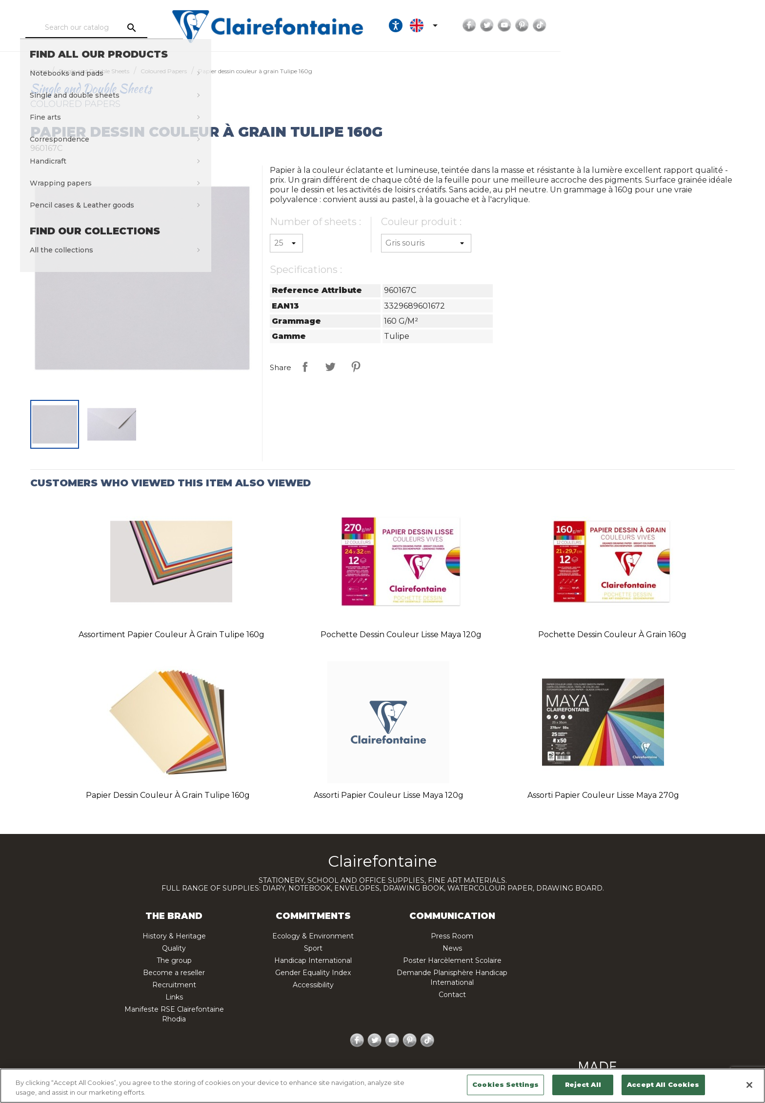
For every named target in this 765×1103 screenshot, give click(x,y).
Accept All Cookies (663, 1084)
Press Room (452, 936)
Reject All (583, 1084)
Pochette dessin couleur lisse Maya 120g (401, 634)
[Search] (141, 28)
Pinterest (689, 25)
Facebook (636, 25)
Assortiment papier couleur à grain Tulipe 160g (171, 634)
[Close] (749, 1085)
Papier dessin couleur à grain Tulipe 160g (168, 795)
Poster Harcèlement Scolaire (452, 960)
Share (305, 366)
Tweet (330, 366)
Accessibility (313, 984)
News (452, 948)
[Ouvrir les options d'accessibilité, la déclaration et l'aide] (563, 25)
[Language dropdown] (592, 25)
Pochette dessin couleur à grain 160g (612, 634)
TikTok (707, 25)
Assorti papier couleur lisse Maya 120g (388, 795)
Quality (174, 948)
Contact (452, 994)
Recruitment (174, 984)
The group (174, 960)
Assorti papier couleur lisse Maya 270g (603, 795)
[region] (382, 1085)
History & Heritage (174, 936)
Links (174, 997)
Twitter (654, 25)
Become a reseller (174, 972)
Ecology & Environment (313, 936)
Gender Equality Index (313, 972)
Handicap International (313, 960)
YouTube (672, 25)
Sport (313, 948)
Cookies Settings (505, 1084)
